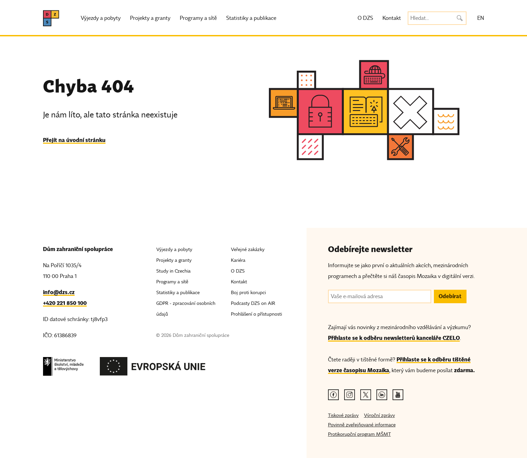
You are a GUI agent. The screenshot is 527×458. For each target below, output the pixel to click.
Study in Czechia (173, 271)
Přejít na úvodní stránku (74, 140)
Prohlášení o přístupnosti (256, 314)
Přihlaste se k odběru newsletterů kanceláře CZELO (394, 338)
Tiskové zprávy (343, 415)
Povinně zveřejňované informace (362, 425)
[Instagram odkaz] (349, 394)
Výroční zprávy (379, 415)
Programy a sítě (198, 18)
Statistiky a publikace (251, 18)
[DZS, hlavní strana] (51, 18)
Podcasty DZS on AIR (253, 303)
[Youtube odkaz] (398, 394)
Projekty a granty (150, 18)
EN (480, 18)
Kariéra (238, 260)
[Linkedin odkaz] (381, 394)
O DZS (365, 18)
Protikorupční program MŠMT (359, 434)
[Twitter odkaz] (365, 394)
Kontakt (391, 18)
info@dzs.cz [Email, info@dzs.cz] (59, 292)
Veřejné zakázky (248, 249)
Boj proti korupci (248, 292)
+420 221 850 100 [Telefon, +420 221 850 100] (65, 303)
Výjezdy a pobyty (101, 18)
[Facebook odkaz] (333, 394)
